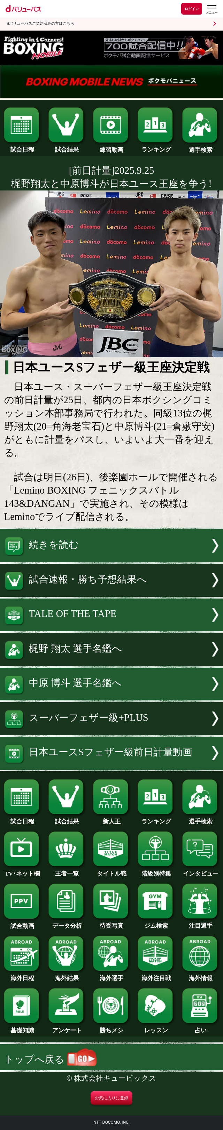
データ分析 (67, 923)
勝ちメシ (111, 1028)
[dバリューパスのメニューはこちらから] (211, 9)
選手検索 (200, 147)
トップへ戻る (50, 1059)
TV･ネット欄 (22, 871)
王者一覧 (67, 871)
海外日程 (22, 975)
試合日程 (22, 147)
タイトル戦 (111, 871)
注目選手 (200, 923)
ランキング (156, 147)
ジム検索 (156, 923)
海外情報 (200, 975)
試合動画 (22, 923)
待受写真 (111, 923)
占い (200, 1028)
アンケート (67, 1028)
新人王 (111, 819)
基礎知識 (22, 1028)
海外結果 (67, 975)
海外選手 (111, 975)
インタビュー (200, 871)
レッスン (156, 1028)
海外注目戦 (156, 975)
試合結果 (67, 147)
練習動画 (111, 147)
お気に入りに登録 (111, 1098)
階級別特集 (156, 871)
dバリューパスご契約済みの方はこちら (40, 23)
